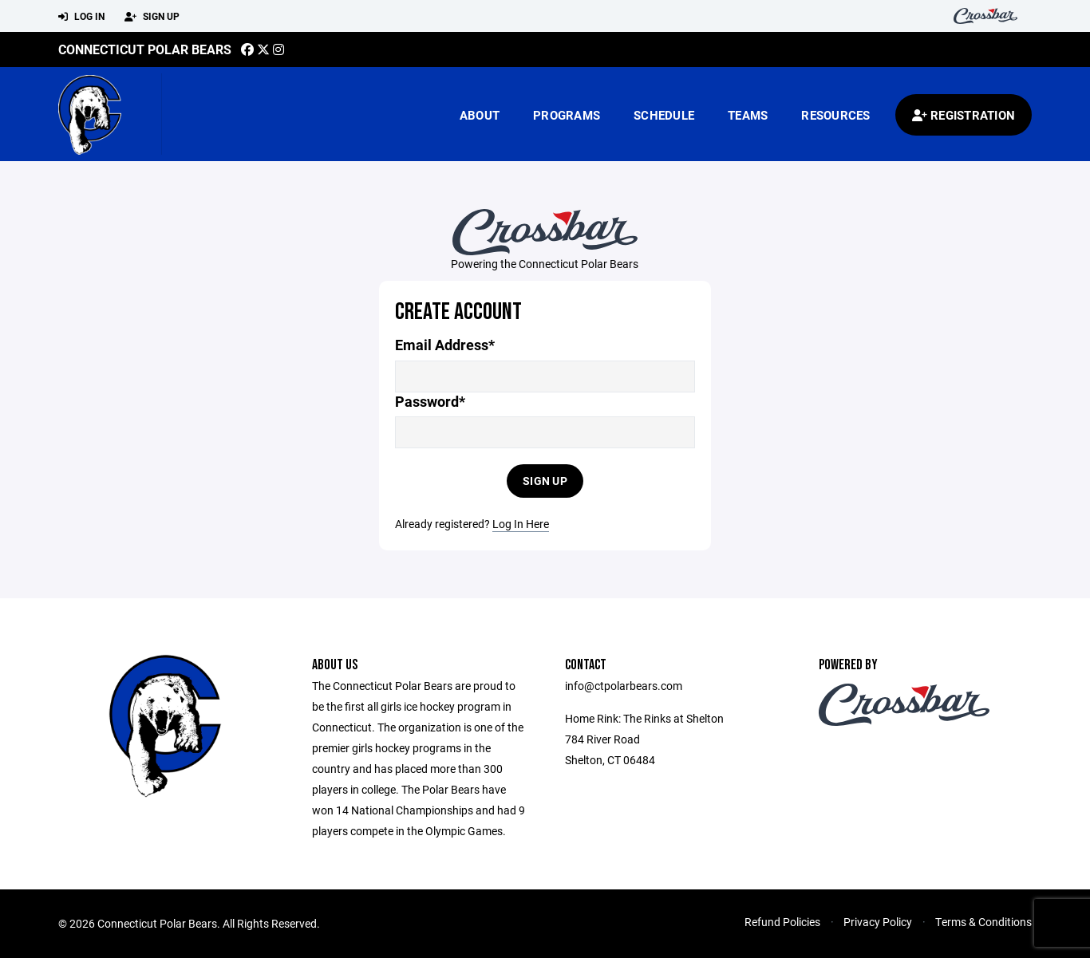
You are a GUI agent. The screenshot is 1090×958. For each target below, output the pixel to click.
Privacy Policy (877, 921)
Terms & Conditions (983, 921)
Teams (748, 115)
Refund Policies (782, 921)
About (480, 115)
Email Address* (445, 345)
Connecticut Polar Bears (144, 49)
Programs (566, 115)
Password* (430, 401)
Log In (81, 17)
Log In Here (520, 523)
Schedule (664, 115)
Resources (835, 115)
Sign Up (152, 17)
